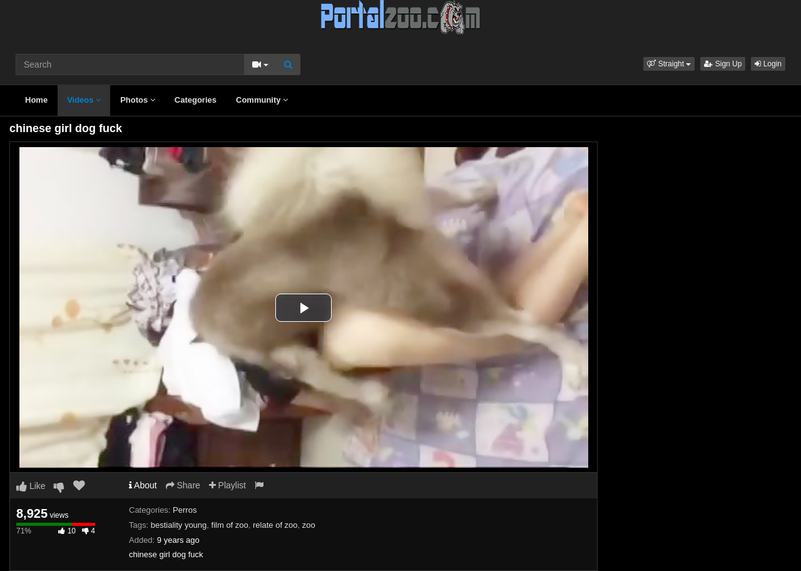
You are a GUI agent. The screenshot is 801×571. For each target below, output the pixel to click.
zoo (308, 525)
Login (768, 63)
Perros (184, 510)
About (143, 485)
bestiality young (179, 525)
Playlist (227, 485)
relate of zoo (275, 525)
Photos (137, 100)
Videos (84, 100)
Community (262, 100)
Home (36, 100)
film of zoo (230, 525)
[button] (669, 64)
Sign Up (723, 63)
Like (31, 486)
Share (183, 485)
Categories (196, 100)
